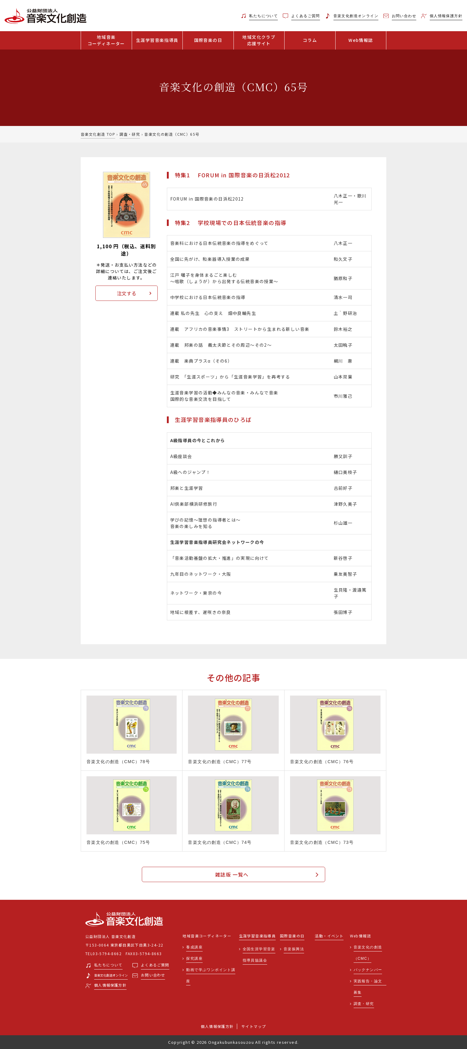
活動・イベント (329, 936)
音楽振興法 (294, 949)
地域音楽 (106, 40)
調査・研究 (130, 134)
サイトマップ (253, 1026)
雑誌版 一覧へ (232, 874)
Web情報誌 (360, 40)
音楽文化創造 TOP (98, 134)
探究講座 (194, 958)
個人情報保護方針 (217, 1026)
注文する (126, 293)
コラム (310, 40)
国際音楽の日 (208, 40)
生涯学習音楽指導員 (157, 40)
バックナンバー (368, 970)
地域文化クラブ (259, 40)
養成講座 (194, 947)
